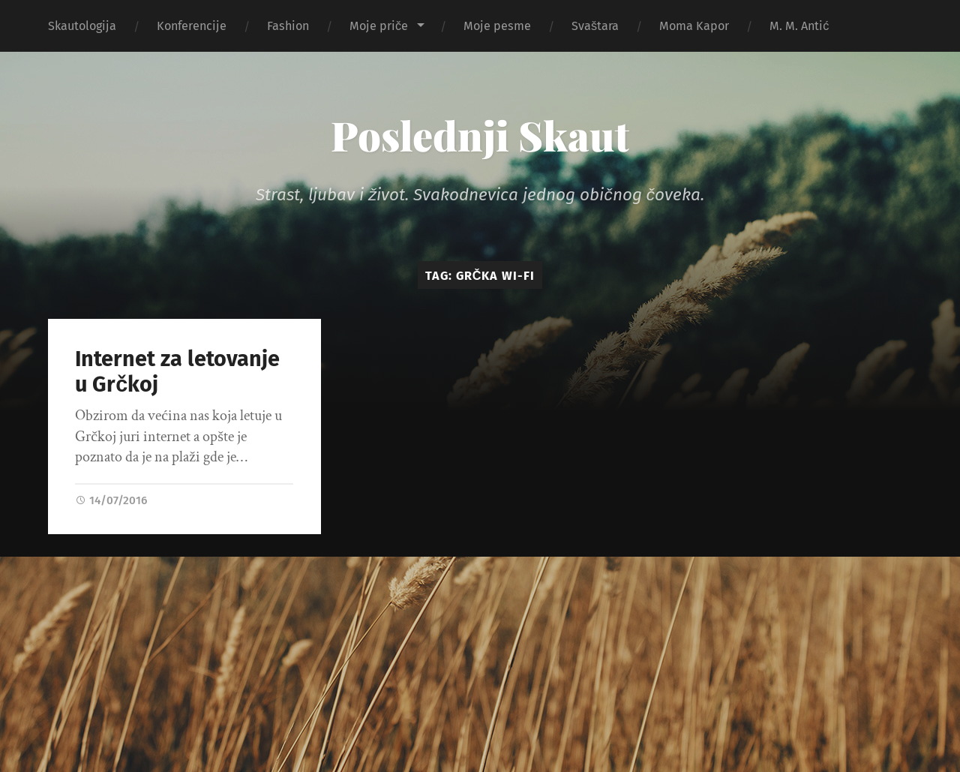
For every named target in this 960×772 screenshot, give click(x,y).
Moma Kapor (694, 26)
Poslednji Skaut (480, 135)
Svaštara (595, 26)
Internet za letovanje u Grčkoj (177, 372)
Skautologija (82, 26)
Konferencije (191, 26)
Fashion (288, 26)
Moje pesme (497, 26)
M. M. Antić (799, 26)
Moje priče (379, 26)
